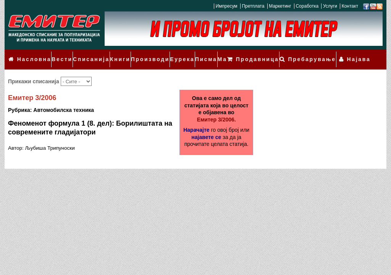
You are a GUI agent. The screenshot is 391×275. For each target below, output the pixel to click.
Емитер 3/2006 (32, 87)
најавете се (206, 126)
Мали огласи (220, 54)
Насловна (31, 54)
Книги (110, 54)
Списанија (84, 54)
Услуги (330, 6)
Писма (189, 54)
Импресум (227, 6)
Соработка (307, 6)
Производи (137, 54)
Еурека (166, 54)
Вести (57, 54)
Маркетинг (280, 6)
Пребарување (321, 54)
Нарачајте (196, 119)
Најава (361, 54)
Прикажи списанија (34, 71)
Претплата (253, 6)
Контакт (350, 6)
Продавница (272, 54)
